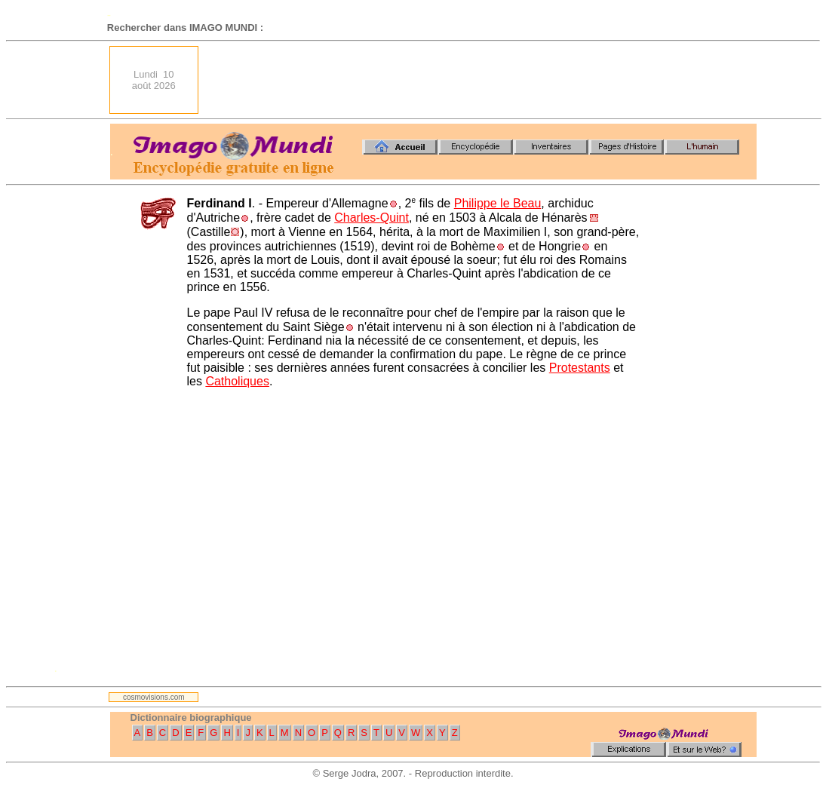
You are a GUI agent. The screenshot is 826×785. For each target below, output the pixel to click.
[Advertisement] (482, 80)
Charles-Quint (371, 217)
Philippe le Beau (498, 203)
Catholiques (237, 381)
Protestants (579, 367)
